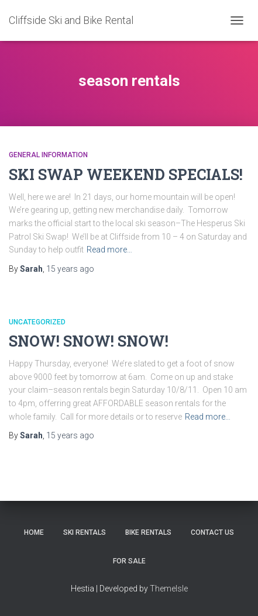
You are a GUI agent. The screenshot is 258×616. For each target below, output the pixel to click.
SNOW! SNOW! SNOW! (88, 341)
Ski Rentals (84, 532)
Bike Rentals (148, 532)
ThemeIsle (169, 588)
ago (70, 269)
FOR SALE (129, 561)
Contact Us (212, 532)
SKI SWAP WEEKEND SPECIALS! (126, 174)
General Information (48, 155)
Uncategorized (37, 322)
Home (34, 532)
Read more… (109, 249)
